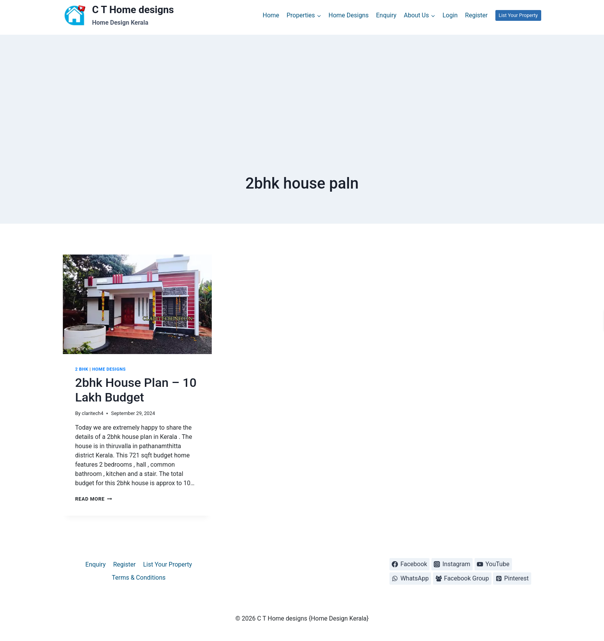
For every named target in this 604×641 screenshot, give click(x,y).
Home (271, 15)
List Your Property (518, 15)
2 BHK (81, 369)
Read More (93, 499)
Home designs (109, 369)
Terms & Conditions (139, 577)
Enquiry (386, 15)
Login (450, 15)
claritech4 (92, 413)
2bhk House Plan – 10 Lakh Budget (135, 390)
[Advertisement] (302, 89)
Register (476, 15)
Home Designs (349, 15)
